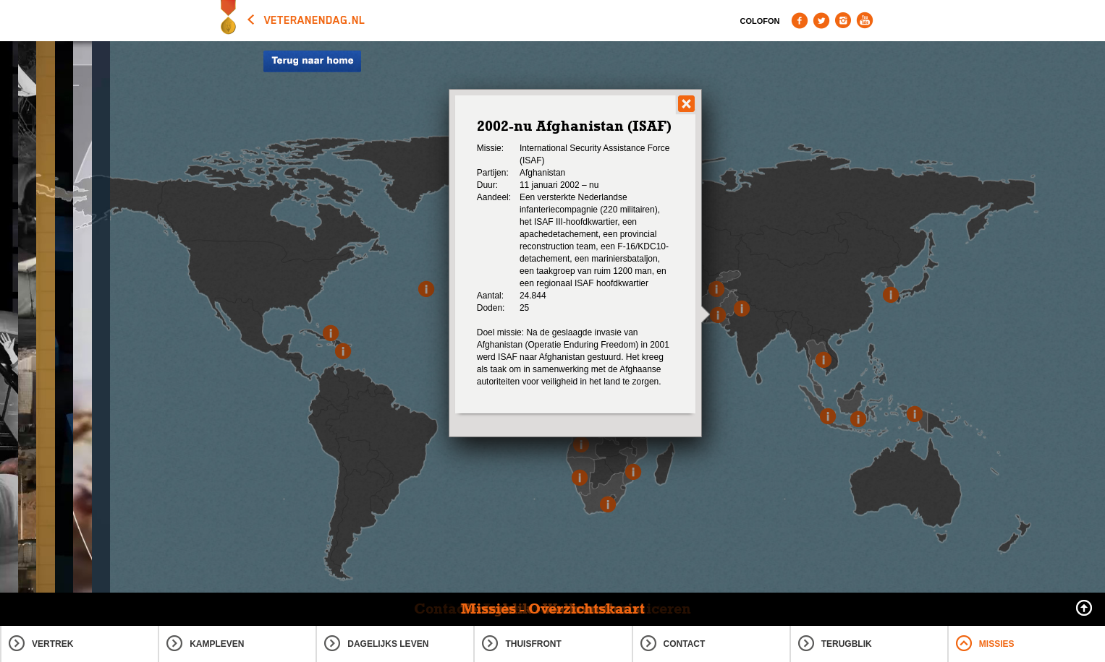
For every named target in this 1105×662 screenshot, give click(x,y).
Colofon (760, 21)
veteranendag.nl (314, 20)
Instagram (843, 20)
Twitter (821, 20)
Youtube (864, 20)
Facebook (799, 20)
